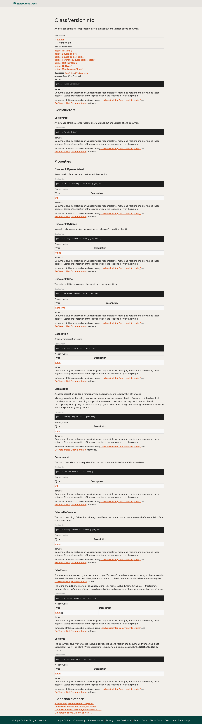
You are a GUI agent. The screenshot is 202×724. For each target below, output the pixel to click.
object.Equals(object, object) (70, 57)
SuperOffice (69, 73)
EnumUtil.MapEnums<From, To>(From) (74, 703)
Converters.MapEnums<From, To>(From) (75, 706)
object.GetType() (63, 66)
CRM (76, 73)
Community (79, 720)
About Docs (156, 720)
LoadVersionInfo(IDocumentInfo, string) (120, 100)
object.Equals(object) (66, 53)
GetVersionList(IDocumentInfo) (70, 103)
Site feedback (123, 720)
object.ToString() (63, 50)
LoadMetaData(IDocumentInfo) (71, 581)
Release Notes (95, 720)
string (58, 252)
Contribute (170, 720)
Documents (83, 73)
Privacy (110, 720)
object (60, 39)
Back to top (184, 720)
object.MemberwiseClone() (69, 69)
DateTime (60, 307)
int (56, 198)
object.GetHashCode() (66, 63)
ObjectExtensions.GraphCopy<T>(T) (73, 712)
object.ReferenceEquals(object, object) (75, 59)
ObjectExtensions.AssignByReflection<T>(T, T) (78, 709)
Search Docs (140, 720)
